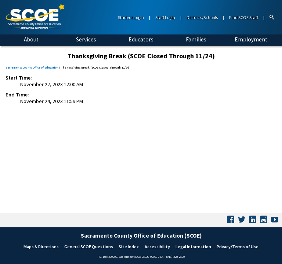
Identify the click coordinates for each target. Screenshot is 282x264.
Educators (141, 39)
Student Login (131, 17)
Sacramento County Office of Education (32, 67)
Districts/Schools (202, 17)
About (31, 39)
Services (86, 39)
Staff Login (165, 17)
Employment (251, 39)
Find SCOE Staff (243, 17)
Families (196, 39)
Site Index (129, 246)
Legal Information (193, 246)
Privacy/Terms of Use (237, 246)
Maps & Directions (41, 246)
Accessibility (157, 246)
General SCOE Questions (88, 246)
